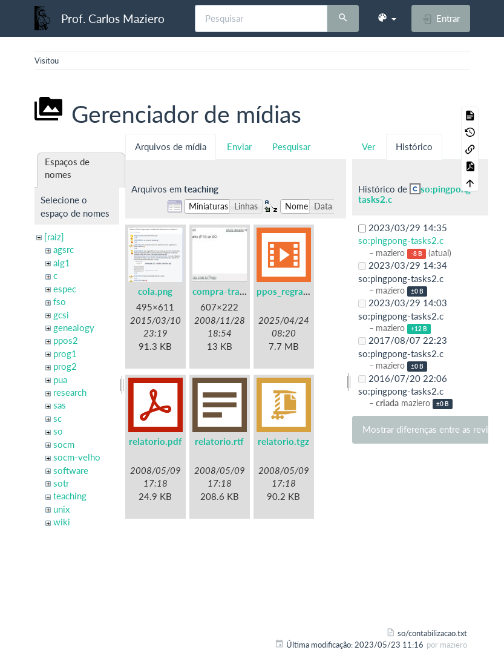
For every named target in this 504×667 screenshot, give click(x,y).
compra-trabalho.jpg (235, 291)
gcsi (61, 314)
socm (63, 444)
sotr (61, 483)
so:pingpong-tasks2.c (416, 194)
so (58, 431)
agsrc (63, 249)
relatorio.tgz (283, 441)
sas (59, 404)
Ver (368, 146)
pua (60, 379)
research (70, 392)
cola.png (155, 291)
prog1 (65, 353)
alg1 (61, 262)
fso (59, 301)
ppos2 (65, 340)
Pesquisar (291, 146)
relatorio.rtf (219, 441)
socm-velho (76, 457)
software (70, 470)
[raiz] (54, 236)
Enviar (239, 146)
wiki (61, 521)
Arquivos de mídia (170, 146)
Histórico (414, 146)
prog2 (65, 366)
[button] (386, 18)
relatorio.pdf (155, 441)
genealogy (73, 327)
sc (57, 418)
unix (61, 509)
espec (64, 288)
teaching (70, 495)
